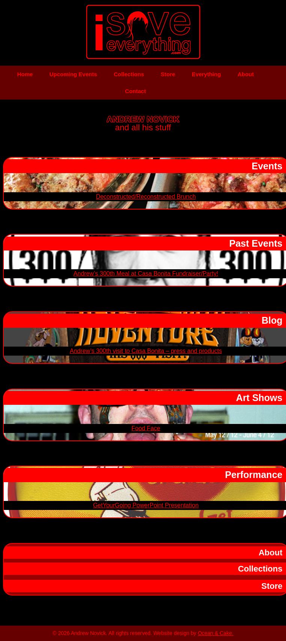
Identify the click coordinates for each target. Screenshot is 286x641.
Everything (206, 74)
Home (25, 74)
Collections (129, 74)
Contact (135, 91)
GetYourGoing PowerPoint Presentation (146, 505)
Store (168, 74)
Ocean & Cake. (215, 633)
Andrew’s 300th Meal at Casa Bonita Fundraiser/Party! (146, 273)
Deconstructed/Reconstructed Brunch (146, 196)
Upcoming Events (73, 74)
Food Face (145, 428)
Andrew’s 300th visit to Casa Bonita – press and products (146, 351)
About (246, 74)
